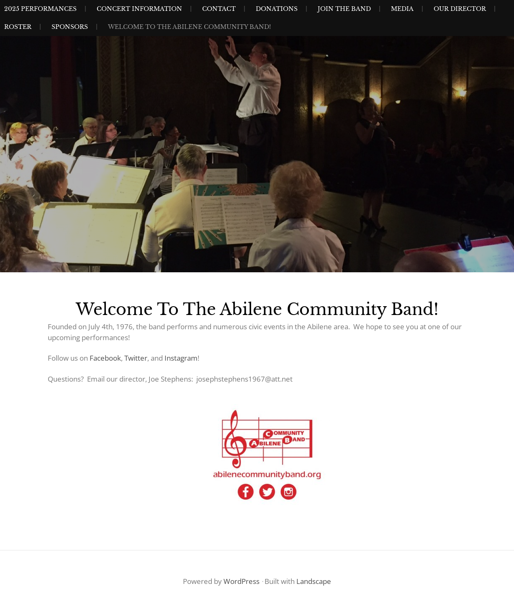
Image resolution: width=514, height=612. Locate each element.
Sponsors (69, 27)
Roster (17, 27)
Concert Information (139, 9)
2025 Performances (40, 9)
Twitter (135, 358)
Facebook (105, 358)
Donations (277, 9)
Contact (219, 9)
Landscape (313, 581)
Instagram (181, 358)
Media (402, 9)
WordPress (242, 581)
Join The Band (344, 9)
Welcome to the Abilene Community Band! (189, 27)
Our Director (460, 9)
